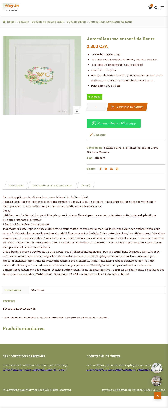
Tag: (89, 157)
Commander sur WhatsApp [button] (114, 123)
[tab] (16, 186)
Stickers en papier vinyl (48, 21)
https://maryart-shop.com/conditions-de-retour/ (35, 369)
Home (10, 21)
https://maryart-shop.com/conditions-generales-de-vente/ (125, 369)
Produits (23, 21)
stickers (100, 157)
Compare (100, 134)
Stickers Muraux (98, 152)
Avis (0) (85, 185)
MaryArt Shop (35, 389)
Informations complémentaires (52, 185)
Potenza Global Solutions (148, 389)
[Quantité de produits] (96, 107)
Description (16, 185)
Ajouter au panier (130, 107)
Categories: (94, 147)
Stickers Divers (77, 21)
